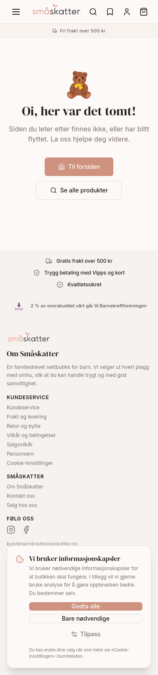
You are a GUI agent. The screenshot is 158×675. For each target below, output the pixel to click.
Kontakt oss (21, 496)
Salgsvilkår (19, 444)
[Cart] (143, 11)
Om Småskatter (25, 486)
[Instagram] (11, 530)
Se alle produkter (79, 190)
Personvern (20, 454)
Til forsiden (79, 166)
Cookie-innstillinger (30, 463)
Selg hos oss (22, 505)
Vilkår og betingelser (31, 435)
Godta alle (86, 606)
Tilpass (85, 634)
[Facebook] (26, 530)
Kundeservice (23, 407)
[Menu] (16, 12)
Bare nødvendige (86, 618)
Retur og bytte (23, 426)
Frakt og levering (27, 417)
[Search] (93, 11)
